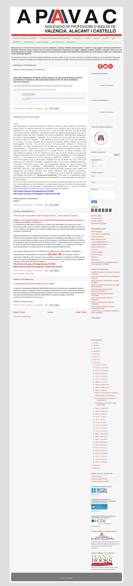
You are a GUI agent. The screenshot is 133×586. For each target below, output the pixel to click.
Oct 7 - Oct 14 (100, 379)
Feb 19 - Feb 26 (100, 453)
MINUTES (16, 42)
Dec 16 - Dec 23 (100, 368)
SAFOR (87, 38)
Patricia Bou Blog (96, 254)
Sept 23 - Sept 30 (101, 384)
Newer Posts (19, 312)
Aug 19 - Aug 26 (100, 408)
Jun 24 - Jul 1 (99, 422)
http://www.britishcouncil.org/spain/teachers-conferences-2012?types (34, 90)
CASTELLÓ (77, 38)
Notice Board (29, 273)
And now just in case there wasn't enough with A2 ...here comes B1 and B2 (45, 216)
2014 (95, 357)
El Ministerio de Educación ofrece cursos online (33, 284)
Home (50, 312)
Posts (95, 163)
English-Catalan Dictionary (99, 244)
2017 (95, 348)
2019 (95, 343)
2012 (95, 362)
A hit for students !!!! (97, 237)
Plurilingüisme (28, 42)
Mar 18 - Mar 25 (100, 442)
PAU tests (94, 257)
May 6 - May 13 (100, 436)
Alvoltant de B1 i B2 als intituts (26, 117)
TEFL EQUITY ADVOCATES (100, 234)
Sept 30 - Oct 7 (100, 382)
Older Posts (81, 312)
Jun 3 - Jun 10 (100, 431)
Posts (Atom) (26, 316)
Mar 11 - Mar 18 (100, 445)
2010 (95, 468)
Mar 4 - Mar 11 (100, 448)
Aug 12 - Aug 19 (100, 411)
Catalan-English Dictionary (99, 242)
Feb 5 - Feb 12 (100, 459)
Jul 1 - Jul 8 (99, 419)
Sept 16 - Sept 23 (101, 387)
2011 (95, 465)
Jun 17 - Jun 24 (100, 425)
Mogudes (21, 273)
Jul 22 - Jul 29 (100, 414)
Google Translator (97, 252)
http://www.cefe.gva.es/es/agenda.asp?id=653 (34, 264)
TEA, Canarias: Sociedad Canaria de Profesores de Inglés (103, 307)
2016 (95, 351)
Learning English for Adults (100, 481)
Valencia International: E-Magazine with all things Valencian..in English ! (104, 263)
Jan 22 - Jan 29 (100, 462)
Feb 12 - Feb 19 (100, 456)
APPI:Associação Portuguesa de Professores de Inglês (101, 290)
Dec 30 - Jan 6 (100, 365)
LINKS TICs (71, 42)
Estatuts (96, 38)
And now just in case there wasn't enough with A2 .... (105, 399)
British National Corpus (98, 239)
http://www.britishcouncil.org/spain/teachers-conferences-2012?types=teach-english (42, 86)
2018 (95, 345)
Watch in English (96, 231)
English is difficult (96, 221)
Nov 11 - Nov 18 (100, 370)
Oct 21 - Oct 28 (100, 376)
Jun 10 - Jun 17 (100, 428)
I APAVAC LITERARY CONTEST (25, 38)
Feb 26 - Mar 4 (100, 450)
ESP (113, 38)
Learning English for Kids (99, 479)
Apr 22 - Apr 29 (100, 439)
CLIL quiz (94, 249)
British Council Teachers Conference (29, 70)
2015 (95, 354)
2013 (95, 359)
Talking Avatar (95, 260)
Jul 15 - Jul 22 (100, 417)
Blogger (70, 578)
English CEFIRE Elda (98, 247)
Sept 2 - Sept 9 (100, 390)
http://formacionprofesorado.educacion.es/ (29, 297)
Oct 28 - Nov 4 (100, 373)
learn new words (58, 42)
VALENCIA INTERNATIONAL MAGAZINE (55, 38)
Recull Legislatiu (42, 42)
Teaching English (96, 476)
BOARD (106, 38)
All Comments (97, 166)
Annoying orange (96, 218)
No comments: (38, 108)
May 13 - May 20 (100, 433)
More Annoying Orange (98, 223)
